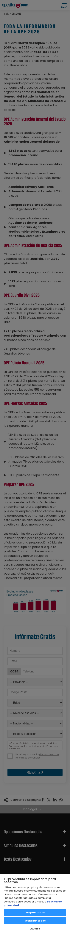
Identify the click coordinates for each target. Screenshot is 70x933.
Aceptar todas (35, 912)
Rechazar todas (35, 920)
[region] (35, 903)
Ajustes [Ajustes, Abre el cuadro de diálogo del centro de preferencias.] (35, 928)
